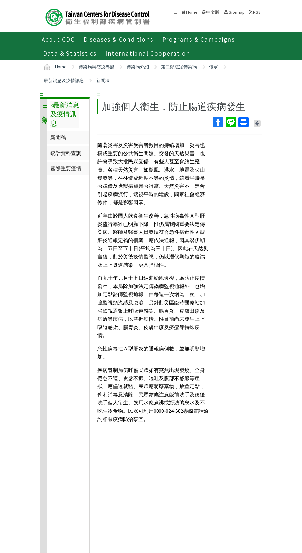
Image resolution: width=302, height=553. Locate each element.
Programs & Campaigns (198, 39)
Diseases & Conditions (118, 39)
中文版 (213, 12)
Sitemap (237, 12)
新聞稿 (103, 80)
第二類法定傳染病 (179, 67)
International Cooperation (147, 53)
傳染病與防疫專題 (96, 67)
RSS (257, 12)
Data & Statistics (70, 53)
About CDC (58, 39)
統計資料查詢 (65, 153)
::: (41, 93)
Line (230, 122)
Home (191, 12)
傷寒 (213, 67)
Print (243, 122)
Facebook (217, 122)
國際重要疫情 (65, 168)
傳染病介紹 (138, 67)
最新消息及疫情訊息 (64, 80)
